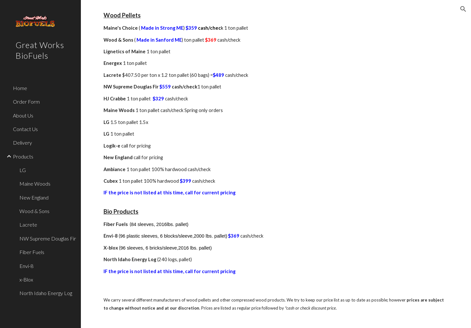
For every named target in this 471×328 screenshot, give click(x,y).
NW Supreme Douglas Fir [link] (47, 238)
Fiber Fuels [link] (31, 252)
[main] (276, 143)
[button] (463, 9)
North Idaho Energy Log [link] (45, 293)
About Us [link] (23, 115)
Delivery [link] (22, 142)
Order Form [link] (26, 101)
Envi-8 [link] (26, 266)
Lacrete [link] (28, 224)
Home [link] (20, 88)
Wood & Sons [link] (34, 211)
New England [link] (34, 197)
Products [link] (23, 156)
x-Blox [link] (26, 279)
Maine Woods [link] (34, 183)
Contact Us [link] (25, 129)
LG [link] (22, 170)
